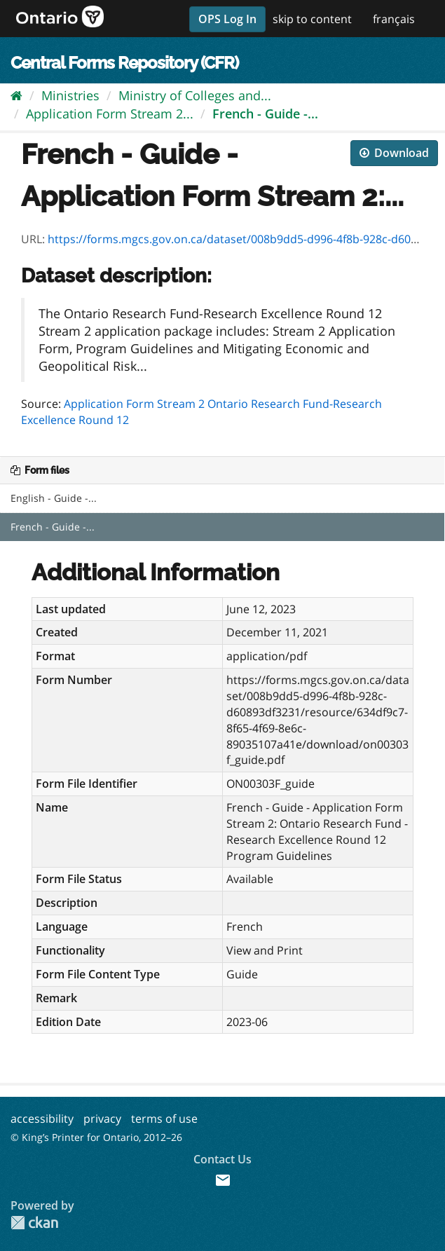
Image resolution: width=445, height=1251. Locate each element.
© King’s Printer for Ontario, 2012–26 (96, 1137)
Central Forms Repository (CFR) (124, 63)
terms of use (164, 1118)
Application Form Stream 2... (109, 113)
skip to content (312, 19)
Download (394, 152)
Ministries (70, 95)
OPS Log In (227, 19)
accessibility (42, 1118)
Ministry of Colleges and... (194, 95)
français (394, 19)
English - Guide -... (54, 498)
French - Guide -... (265, 113)
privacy (102, 1118)
